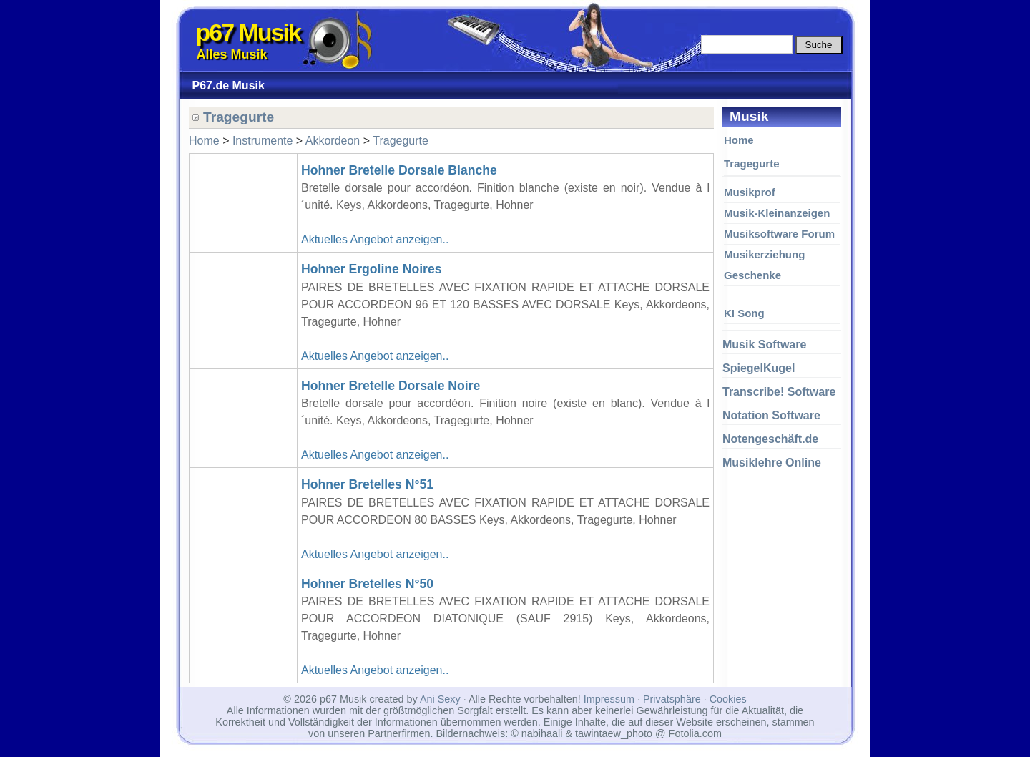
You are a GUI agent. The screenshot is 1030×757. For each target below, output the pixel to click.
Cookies (728, 699)
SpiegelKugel (758, 368)
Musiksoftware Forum (779, 234)
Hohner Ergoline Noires (371, 269)
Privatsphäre (672, 699)
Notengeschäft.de (770, 439)
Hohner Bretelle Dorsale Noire (390, 385)
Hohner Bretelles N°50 (367, 584)
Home (739, 140)
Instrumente (262, 141)
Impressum (609, 699)
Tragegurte (752, 163)
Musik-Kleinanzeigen (777, 213)
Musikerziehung (764, 254)
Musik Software (764, 344)
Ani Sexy (440, 699)
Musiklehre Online (771, 462)
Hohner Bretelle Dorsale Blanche (399, 170)
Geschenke (752, 275)
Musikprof (749, 192)
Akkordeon (332, 141)
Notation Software (771, 415)
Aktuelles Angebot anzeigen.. (374, 239)
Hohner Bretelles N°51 (367, 484)
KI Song (744, 313)
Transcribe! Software (778, 392)
